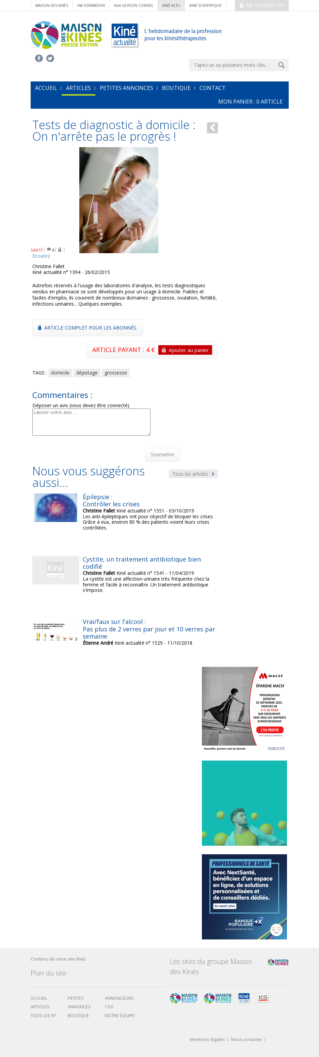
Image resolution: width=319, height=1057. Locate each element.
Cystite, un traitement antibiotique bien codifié (142, 563)
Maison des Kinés (51, 5)
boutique (78, 1015)
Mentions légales (207, 1040)
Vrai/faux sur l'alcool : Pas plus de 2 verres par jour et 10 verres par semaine (149, 628)
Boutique (176, 88)
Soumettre (162, 454)
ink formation (91, 5)
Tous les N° (44, 1015)
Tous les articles (193, 474)
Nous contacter (246, 1040)
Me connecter (262, 5)
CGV (109, 1007)
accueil (46, 88)
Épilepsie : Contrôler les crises (111, 500)
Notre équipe (120, 1015)
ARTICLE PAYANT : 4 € (152, 350)
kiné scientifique (205, 5)
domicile (60, 372)
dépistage (87, 372)
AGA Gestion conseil (133, 5)
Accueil (39, 998)
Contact (213, 88)
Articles (78, 88)
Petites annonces (126, 88)
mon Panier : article (250, 101)
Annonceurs (119, 998)
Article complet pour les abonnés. (87, 327)
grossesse (116, 372)
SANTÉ (37, 249)
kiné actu (171, 5)
